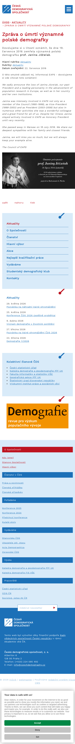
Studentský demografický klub (28, 271)
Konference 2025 (11, 508)
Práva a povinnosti (13, 483)
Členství (12, 237)
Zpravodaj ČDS (10, 552)
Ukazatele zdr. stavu (13, 543)
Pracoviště (10, 580)
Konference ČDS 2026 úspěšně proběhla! (31, 315)
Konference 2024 (12, 513)
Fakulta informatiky (22, 374)
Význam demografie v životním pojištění (30, 324)
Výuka (8, 560)
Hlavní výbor (15, 244)
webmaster (25, 679)
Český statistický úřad (23, 367)
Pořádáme (10, 500)
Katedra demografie (22, 371)
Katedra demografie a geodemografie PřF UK (28, 568)
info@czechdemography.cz (29, 665)
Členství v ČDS (13, 475)
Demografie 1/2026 (18, 341)
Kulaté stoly (9, 522)
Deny (37, 730)
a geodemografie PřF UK (48, 371)
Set (37, 737)
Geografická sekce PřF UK (25, 377)
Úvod (5, 22)
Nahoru (19, 202)
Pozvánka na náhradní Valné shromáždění (31, 307)
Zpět (5, 202)
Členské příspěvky (12, 492)
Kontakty (13, 278)
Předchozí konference (14, 517)
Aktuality (19, 22)
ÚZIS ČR (6, 593)
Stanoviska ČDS (11, 538)
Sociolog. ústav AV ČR (14, 598)
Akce (10, 250)
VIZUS (12, 679)
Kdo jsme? (8, 457)
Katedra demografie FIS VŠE (18, 573)
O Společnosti (16, 230)
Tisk (32, 202)
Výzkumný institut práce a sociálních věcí (35, 383)
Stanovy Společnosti (14, 462)
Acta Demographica (13, 547)
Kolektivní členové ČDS (23, 361)
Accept (37, 723)
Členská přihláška (12, 487)
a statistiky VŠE (43, 374)
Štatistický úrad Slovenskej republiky (32, 380)
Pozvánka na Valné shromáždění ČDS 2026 (32, 332)
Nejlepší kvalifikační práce (25, 257)
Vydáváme (14, 264)
